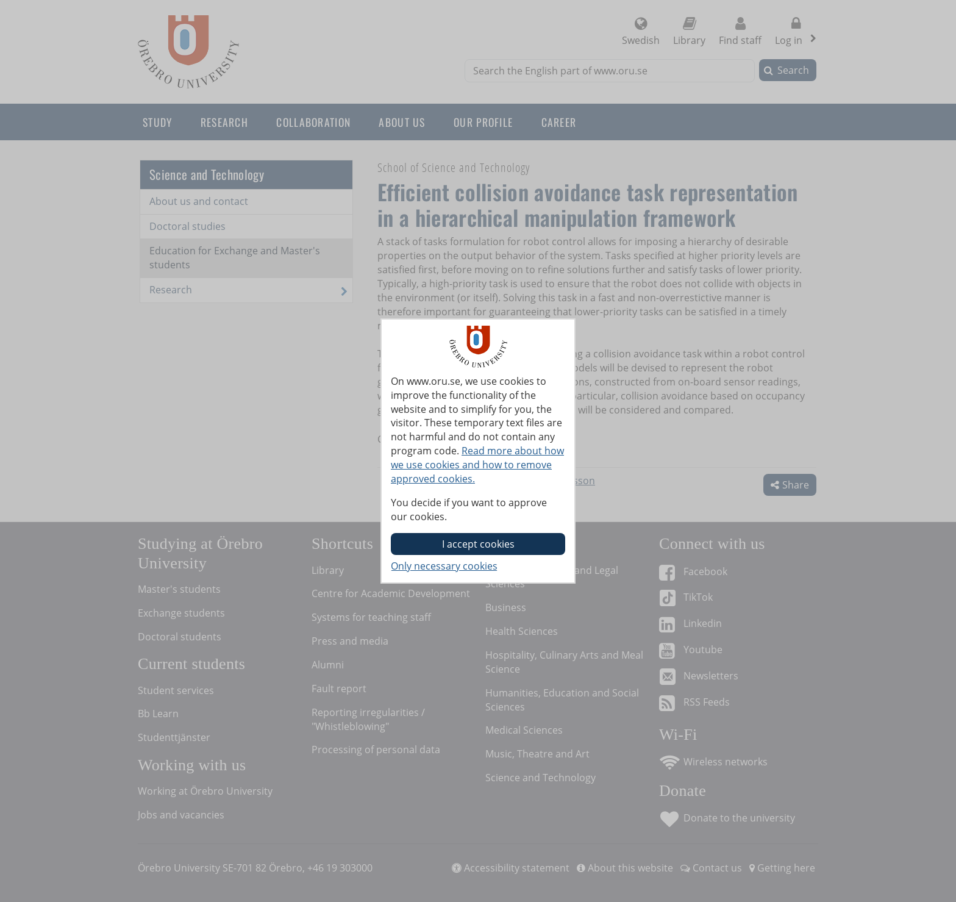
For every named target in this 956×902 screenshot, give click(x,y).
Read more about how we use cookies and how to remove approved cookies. (477, 464)
